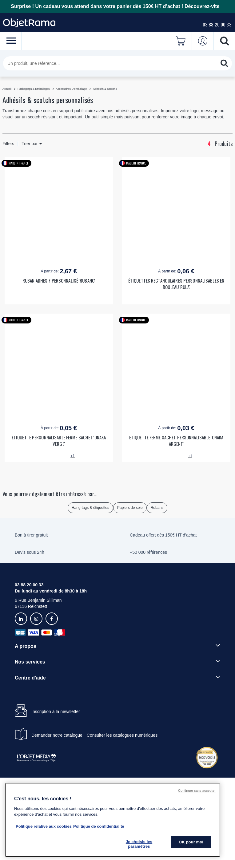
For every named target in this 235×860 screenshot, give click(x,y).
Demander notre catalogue (56, 735)
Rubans (157, 507)
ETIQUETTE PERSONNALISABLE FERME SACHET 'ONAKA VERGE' (59, 440)
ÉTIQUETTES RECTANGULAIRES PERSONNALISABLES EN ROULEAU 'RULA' (176, 283)
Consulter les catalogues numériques (122, 735)
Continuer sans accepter (197, 790)
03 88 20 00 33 (217, 24)
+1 (72, 456)
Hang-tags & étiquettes (90, 507)
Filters (8, 143)
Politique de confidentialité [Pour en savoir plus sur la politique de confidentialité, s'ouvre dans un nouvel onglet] (98, 826)
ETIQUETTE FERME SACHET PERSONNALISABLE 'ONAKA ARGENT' (176, 440)
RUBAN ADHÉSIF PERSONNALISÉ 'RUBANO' (58, 280)
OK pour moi (191, 842)
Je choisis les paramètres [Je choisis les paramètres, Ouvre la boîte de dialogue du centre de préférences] (139, 844)
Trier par (32, 143)
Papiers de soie (130, 507)
